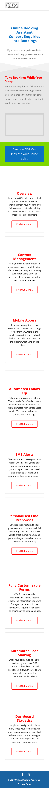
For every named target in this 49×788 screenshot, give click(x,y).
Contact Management (24, 256)
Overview (24, 193)
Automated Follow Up (24, 391)
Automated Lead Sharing (24, 652)
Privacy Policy (24, 784)
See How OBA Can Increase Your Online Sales (24, 153)
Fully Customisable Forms (24, 587)
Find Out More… (24, 224)
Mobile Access (24, 320)
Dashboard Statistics (24, 718)
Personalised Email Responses (24, 518)
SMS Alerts (24, 454)
